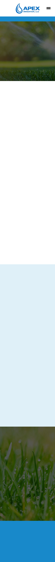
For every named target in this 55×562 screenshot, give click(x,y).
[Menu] (48, 8)
